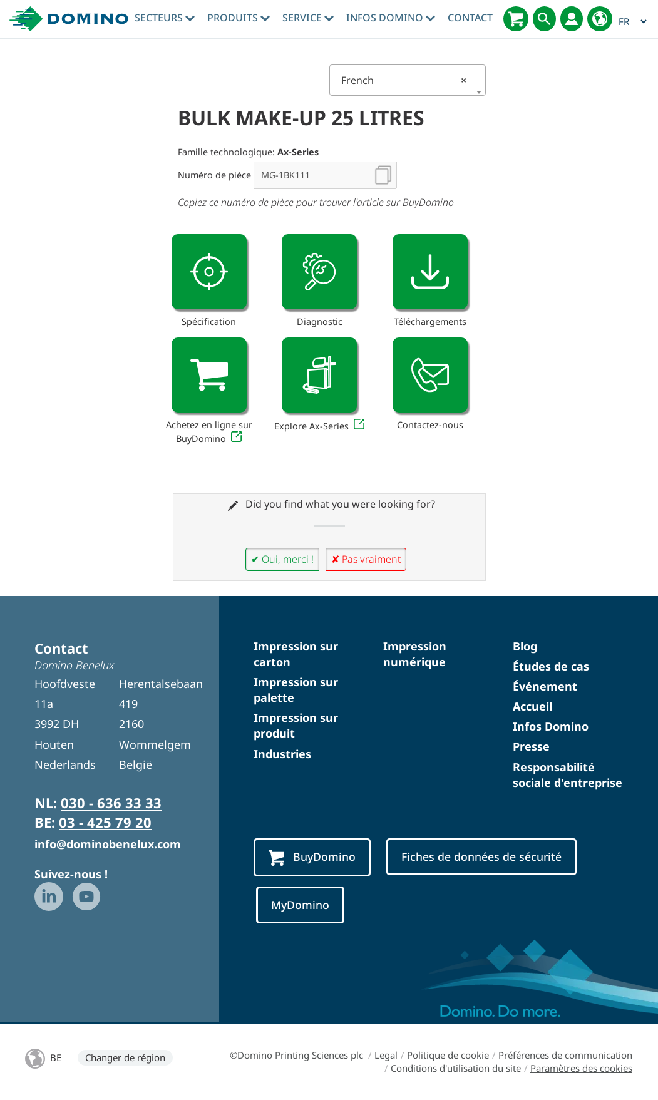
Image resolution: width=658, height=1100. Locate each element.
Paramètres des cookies (581, 1068)
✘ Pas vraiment (366, 559)
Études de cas (551, 666)
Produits (238, 17)
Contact (470, 17)
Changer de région (125, 1057)
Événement (545, 686)
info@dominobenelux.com (107, 843)
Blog (525, 646)
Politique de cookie (448, 1055)
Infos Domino (390, 17)
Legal (386, 1055)
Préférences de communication (565, 1055)
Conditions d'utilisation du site (456, 1068)
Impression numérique (414, 654)
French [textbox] (403, 80)
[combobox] (407, 80)
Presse (531, 746)
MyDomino (300, 904)
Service (308, 17)
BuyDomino (312, 857)
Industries (282, 753)
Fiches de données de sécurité (481, 856)
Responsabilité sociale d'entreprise (567, 774)
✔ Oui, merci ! (282, 559)
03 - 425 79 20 (105, 822)
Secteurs (165, 17)
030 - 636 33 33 (111, 802)
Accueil (532, 706)
